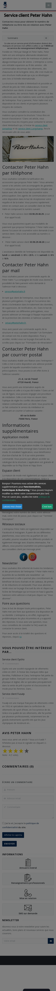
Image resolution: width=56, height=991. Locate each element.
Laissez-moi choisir (12, 506)
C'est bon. (47, 506)
